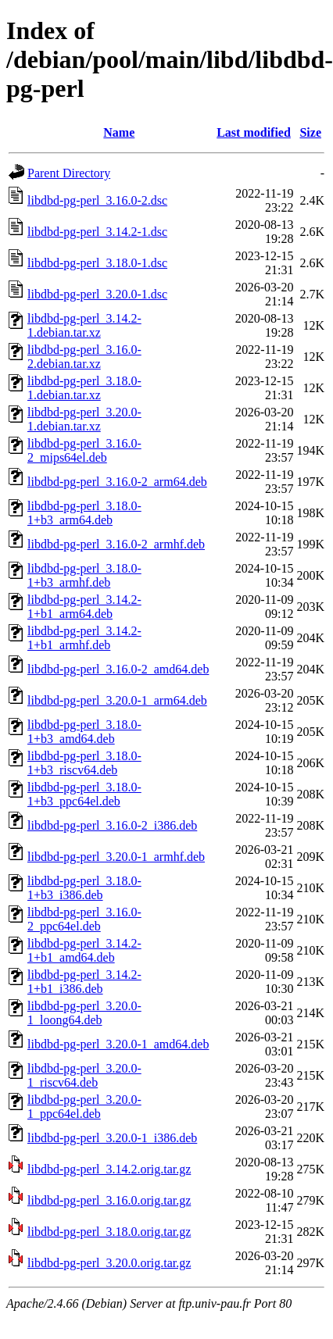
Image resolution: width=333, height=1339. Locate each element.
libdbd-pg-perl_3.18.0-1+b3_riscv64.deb (84, 763)
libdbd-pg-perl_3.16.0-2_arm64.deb (117, 481)
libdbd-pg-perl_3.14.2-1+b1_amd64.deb (84, 950)
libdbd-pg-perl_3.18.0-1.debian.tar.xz (84, 388)
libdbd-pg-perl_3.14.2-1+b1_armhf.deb (84, 638)
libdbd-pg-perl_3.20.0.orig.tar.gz (109, 1262)
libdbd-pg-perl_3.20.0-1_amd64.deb (118, 1044)
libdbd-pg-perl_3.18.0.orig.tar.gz (109, 1231)
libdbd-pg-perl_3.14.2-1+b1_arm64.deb (84, 606)
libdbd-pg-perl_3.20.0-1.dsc (97, 294)
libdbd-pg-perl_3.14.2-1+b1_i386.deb (84, 981)
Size (310, 132)
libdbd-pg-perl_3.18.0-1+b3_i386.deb (84, 888)
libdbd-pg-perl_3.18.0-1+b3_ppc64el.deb (84, 794)
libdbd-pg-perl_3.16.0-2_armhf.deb (116, 544)
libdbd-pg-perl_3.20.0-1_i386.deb (112, 1137)
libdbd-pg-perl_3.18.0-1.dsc (97, 263)
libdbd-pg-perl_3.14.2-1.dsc (97, 231)
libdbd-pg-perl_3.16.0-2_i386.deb (112, 825)
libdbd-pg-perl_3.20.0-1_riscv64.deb (84, 1075)
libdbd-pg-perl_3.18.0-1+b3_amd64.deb (84, 731)
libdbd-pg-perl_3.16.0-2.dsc (97, 200)
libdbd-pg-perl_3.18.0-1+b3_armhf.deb (84, 575)
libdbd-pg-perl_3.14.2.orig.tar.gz (109, 1169)
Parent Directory (68, 173)
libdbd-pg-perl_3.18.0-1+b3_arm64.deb (84, 513)
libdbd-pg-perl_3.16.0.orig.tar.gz (109, 1200)
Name (118, 132)
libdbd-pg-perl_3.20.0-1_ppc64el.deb (84, 1106)
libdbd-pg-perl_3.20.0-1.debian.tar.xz (84, 419)
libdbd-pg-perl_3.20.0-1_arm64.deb (117, 700)
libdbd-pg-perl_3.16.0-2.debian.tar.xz (84, 356)
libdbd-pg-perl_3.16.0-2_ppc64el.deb (84, 919)
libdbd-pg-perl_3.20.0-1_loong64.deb (84, 1013)
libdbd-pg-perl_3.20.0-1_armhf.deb (116, 856)
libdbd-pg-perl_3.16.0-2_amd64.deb (118, 669)
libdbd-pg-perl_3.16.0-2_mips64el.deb (84, 450)
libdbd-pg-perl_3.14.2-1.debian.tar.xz (84, 325)
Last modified (254, 132)
